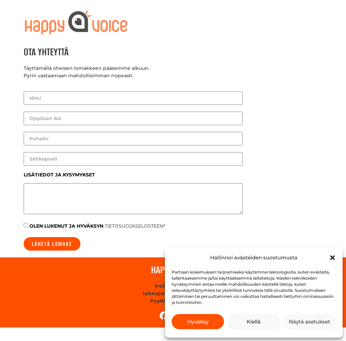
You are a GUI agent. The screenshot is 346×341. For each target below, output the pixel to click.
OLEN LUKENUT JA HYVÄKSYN (97, 226)
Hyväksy (198, 321)
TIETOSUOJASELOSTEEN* (135, 226)
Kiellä (254, 321)
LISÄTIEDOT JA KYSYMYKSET (59, 175)
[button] (332, 257)
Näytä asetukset (309, 321)
